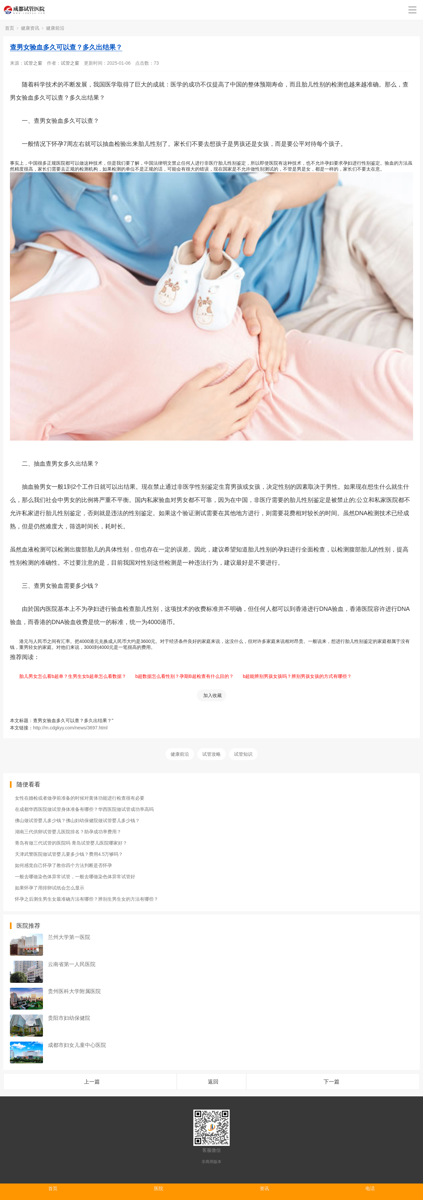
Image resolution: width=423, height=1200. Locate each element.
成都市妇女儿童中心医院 (77, 1045)
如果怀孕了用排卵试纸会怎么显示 (49, 887)
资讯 (264, 1188)
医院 (158, 1188)
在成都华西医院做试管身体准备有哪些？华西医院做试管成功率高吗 (84, 809)
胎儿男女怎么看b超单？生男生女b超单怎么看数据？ (68, 676)
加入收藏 (212, 695)
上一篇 (92, 1081)
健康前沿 (55, 28)
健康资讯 (30, 28)
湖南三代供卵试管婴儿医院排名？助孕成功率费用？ (68, 831)
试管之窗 (33, 63)
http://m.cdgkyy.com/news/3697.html (70, 727)
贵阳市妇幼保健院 (69, 1018)
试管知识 (243, 754)
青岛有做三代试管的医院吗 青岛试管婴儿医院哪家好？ (71, 843)
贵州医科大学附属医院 (74, 991)
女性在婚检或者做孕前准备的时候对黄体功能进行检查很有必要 (79, 798)
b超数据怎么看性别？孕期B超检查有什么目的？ (180, 676)
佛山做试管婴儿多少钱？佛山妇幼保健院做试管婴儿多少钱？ (77, 820)
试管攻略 (211, 754)
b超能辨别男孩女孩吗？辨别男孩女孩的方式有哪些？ (293, 676)
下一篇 (331, 1081)
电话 (370, 1188)
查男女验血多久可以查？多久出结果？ (66, 47)
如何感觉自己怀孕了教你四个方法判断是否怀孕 (63, 865)
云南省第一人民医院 (72, 964)
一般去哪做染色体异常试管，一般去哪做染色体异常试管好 (75, 876)
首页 (9, 28)
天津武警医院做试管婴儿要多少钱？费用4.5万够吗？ (69, 854)
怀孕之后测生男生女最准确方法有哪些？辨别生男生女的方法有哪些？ (86, 899)
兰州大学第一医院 (69, 937)
